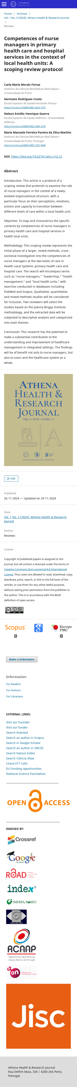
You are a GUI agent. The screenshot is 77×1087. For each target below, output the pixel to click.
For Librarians (14, 696)
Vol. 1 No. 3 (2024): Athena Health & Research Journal (36, 18)
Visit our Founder (18, 722)
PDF (12, 478)
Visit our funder (17, 727)
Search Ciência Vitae (20, 758)
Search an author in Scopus (25, 738)
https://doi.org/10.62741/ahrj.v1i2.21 (36, 156)
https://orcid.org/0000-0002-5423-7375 (25, 107)
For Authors (13, 690)
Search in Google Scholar (23, 743)
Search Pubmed (17, 732)
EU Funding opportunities (24, 769)
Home (8, 13)
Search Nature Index (20, 753)
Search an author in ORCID (24, 748)
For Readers (13, 684)
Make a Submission (21, 659)
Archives (22, 13)
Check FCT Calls (17, 763)
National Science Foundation (26, 774)
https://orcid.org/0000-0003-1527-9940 (25, 145)
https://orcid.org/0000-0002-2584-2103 (25, 126)
